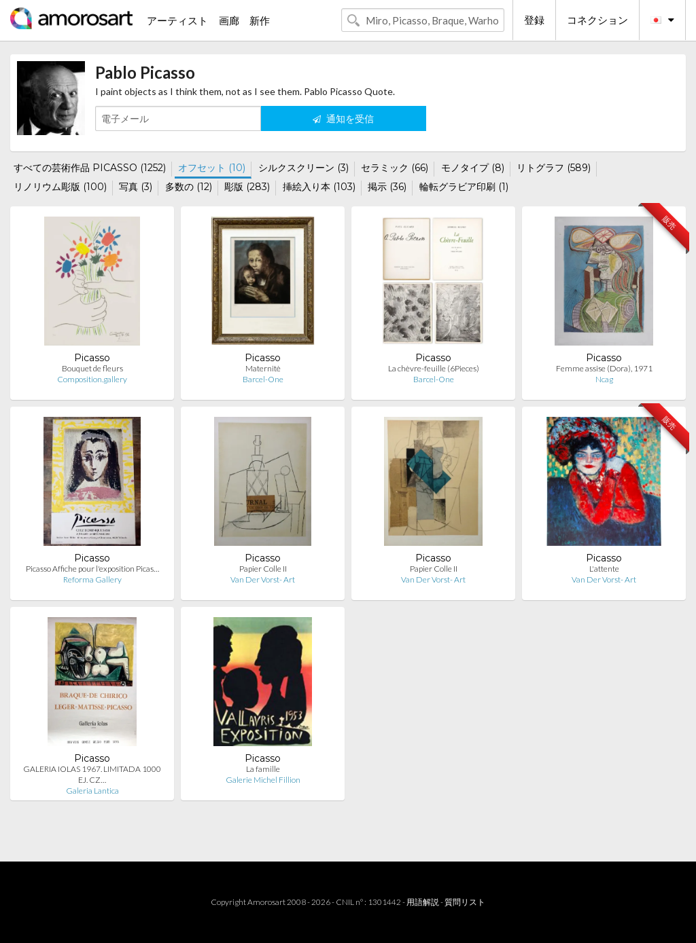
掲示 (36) (387, 187)
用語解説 (422, 902)
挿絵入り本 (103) (319, 187)
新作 (259, 20)
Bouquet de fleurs (92, 368)
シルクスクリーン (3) (303, 168)
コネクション (597, 20)
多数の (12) (188, 187)
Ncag (604, 379)
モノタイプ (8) (472, 168)
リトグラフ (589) (554, 168)
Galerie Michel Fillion (263, 780)
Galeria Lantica (92, 790)
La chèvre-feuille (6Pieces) (433, 368)
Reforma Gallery (92, 579)
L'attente (604, 568)
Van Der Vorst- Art (262, 579)
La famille (263, 769)
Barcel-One (263, 379)
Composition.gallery (92, 379)
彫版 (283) (247, 187)
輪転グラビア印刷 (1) (463, 187)
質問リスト (465, 902)
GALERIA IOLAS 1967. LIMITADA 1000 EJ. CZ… (92, 774)
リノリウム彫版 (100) (60, 187)
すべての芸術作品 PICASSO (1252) (90, 168)
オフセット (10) (211, 168)
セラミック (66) (394, 168)
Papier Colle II (263, 568)
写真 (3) (135, 187)
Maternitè (263, 368)
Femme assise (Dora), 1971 (604, 368)
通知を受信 (343, 118)
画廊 (229, 20)
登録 (534, 20)
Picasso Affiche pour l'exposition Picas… (92, 568)
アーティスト (177, 20)
